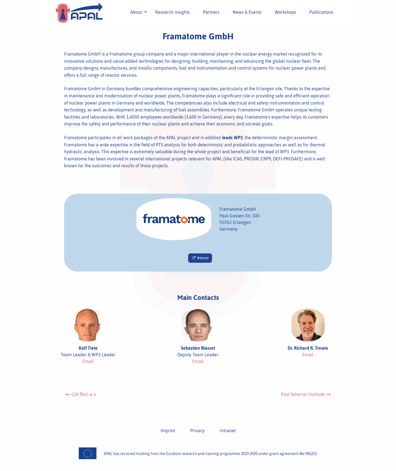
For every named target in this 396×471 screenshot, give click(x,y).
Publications (320, 12)
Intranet (228, 430)
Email (88, 361)
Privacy (197, 430)
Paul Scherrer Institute (306, 394)
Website (200, 258)
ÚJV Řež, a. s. (81, 394)
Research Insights (171, 12)
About (135, 12)
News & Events (246, 12)
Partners (210, 12)
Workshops (284, 12)
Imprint (168, 430)
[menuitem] (135, 12)
